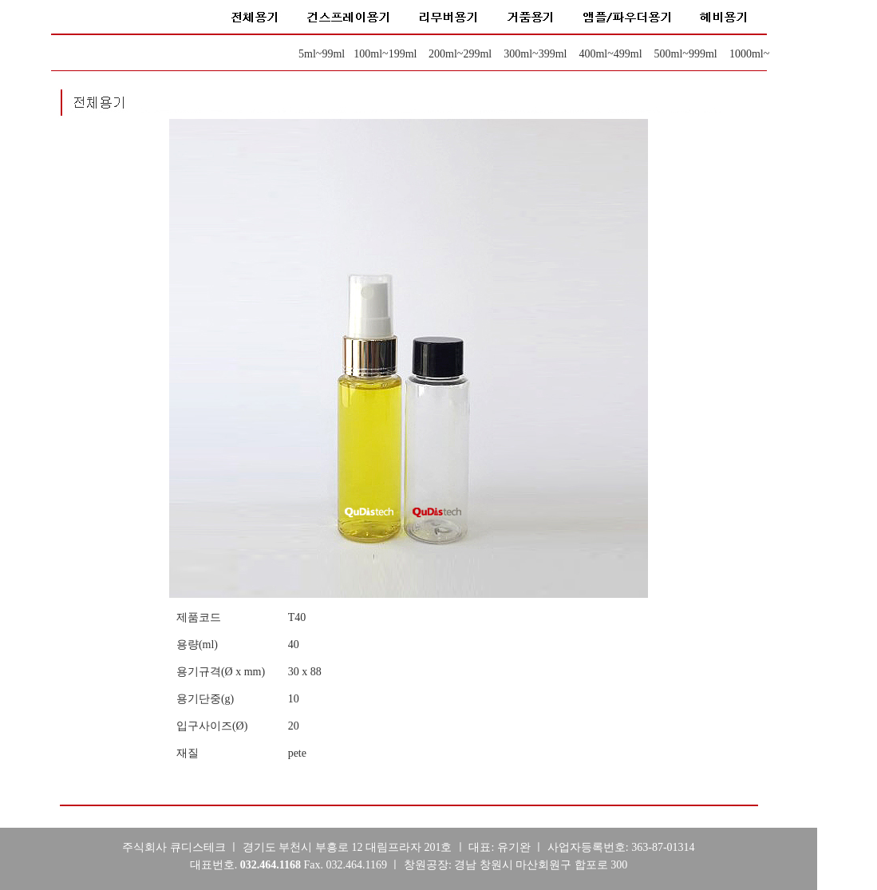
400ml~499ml (610, 54)
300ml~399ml (535, 54)
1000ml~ (749, 54)
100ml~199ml (385, 54)
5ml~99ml (321, 54)
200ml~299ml (460, 54)
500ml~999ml (685, 54)
